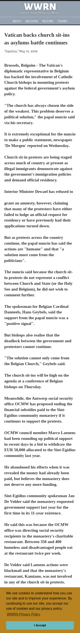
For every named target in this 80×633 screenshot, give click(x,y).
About (17, 21)
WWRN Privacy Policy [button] (23, 614)
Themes (62, 21)
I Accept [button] (40, 625)
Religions (32, 21)
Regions (47, 21)
